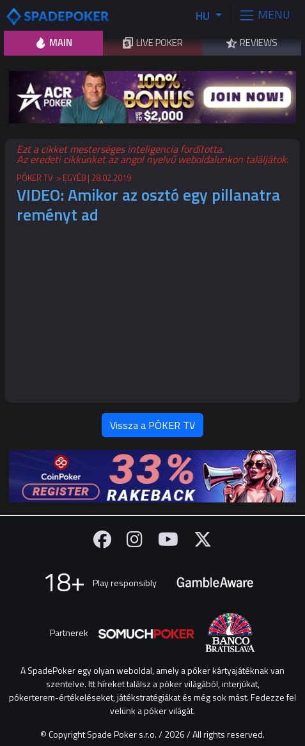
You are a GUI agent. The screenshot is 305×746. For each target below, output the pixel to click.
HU (204, 15)
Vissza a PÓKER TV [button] (152, 425)
